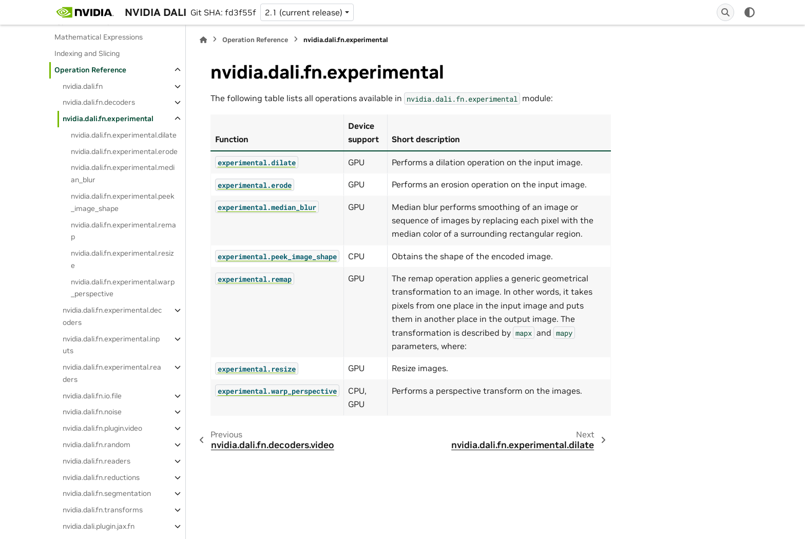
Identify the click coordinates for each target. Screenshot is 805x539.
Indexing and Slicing (87, 53)
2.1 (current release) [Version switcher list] (303, 12)
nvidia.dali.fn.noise (92, 411)
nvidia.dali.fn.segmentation (107, 493)
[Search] (725, 12)
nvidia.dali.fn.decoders (99, 102)
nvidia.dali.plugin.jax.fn (99, 526)
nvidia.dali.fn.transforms (103, 509)
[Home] (203, 39)
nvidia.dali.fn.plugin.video (102, 428)
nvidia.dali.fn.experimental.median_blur (123, 173)
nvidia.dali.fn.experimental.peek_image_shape (123, 202)
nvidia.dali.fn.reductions (101, 477)
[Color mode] (749, 12)
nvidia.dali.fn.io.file (92, 395)
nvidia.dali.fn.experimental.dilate (124, 135)
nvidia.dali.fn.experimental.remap (123, 231)
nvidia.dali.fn (83, 86)
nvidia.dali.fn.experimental (108, 118)
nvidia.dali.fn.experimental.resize (122, 259)
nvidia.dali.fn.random (96, 444)
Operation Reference (90, 69)
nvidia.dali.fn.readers (96, 461)
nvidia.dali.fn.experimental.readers (112, 373)
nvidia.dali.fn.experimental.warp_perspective (123, 288)
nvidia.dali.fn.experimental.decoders (112, 316)
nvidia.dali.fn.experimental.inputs (111, 345)
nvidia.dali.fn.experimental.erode (124, 151)
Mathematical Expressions (98, 37)
